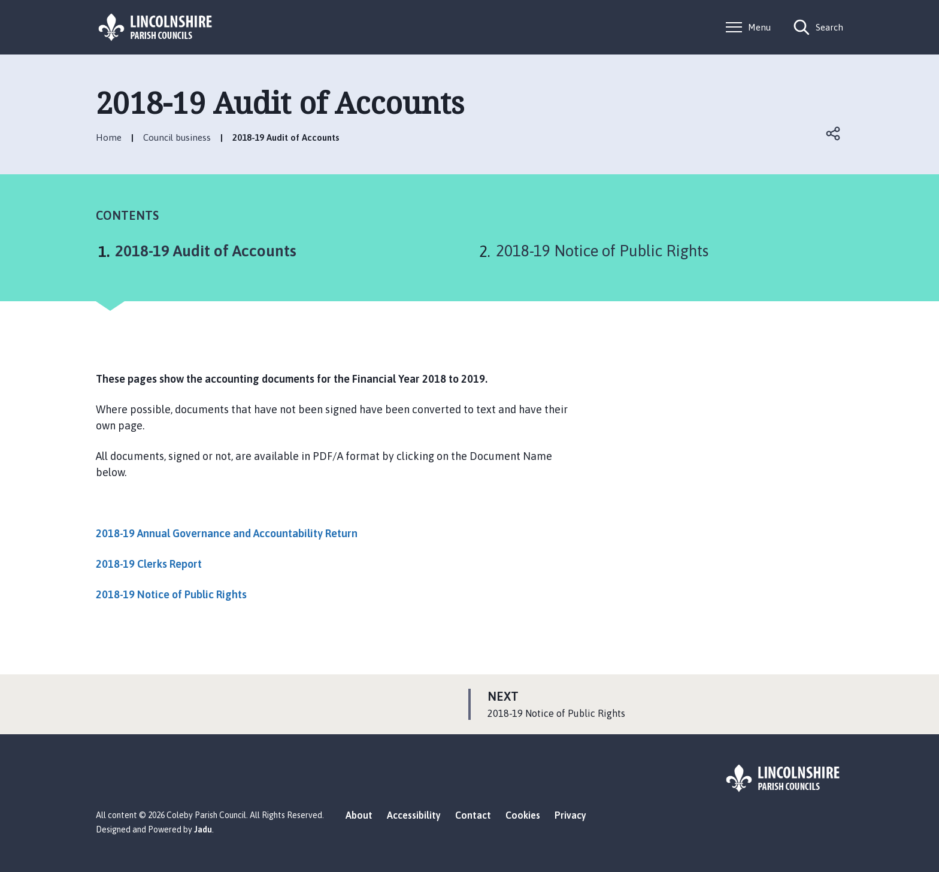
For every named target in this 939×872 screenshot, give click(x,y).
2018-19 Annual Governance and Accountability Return (227, 533)
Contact (473, 815)
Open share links (833, 133)
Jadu (203, 829)
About (359, 815)
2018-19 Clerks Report (149, 564)
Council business (177, 137)
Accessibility (414, 815)
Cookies (522, 815)
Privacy (570, 815)
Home (109, 137)
